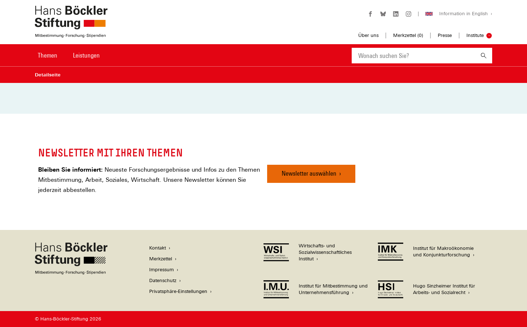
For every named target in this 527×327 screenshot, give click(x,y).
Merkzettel (160, 258)
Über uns (368, 35)
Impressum (161, 269)
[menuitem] (47, 60)
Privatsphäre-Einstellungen (178, 291)
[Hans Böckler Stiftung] (71, 272)
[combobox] (413, 55)
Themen (47, 55)
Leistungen (86, 55)
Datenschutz (162, 280)
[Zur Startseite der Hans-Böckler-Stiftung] (71, 34)
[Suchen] (483, 55)
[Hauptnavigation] (69, 55)
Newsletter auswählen (309, 173)
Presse (445, 35)
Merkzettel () (408, 35)
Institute (475, 35)
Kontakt (157, 248)
